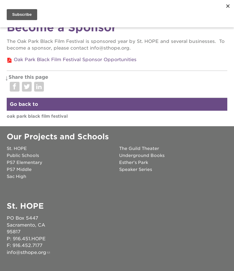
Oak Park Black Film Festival (37, 116)
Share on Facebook (15, 87)
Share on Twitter (27, 87)
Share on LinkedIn (39, 87)
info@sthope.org (26, 252)
